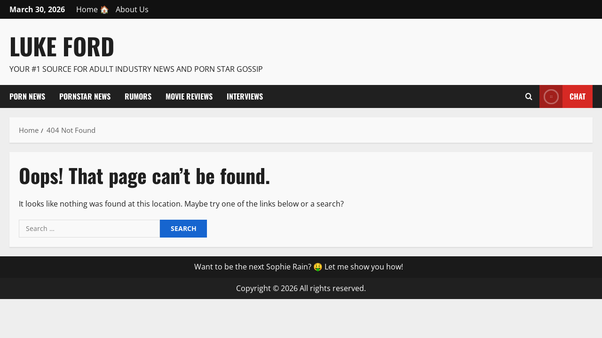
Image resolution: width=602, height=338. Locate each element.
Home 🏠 (92, 9)
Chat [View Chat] (562, 96)
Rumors (138, 96)
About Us (132, 9)
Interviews (245, 96)
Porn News (27, 96)
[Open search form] (528, 96)
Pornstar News (85, 96)
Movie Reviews (189, 96)
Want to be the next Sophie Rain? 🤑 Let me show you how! (298, 266)
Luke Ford (61, 45)
